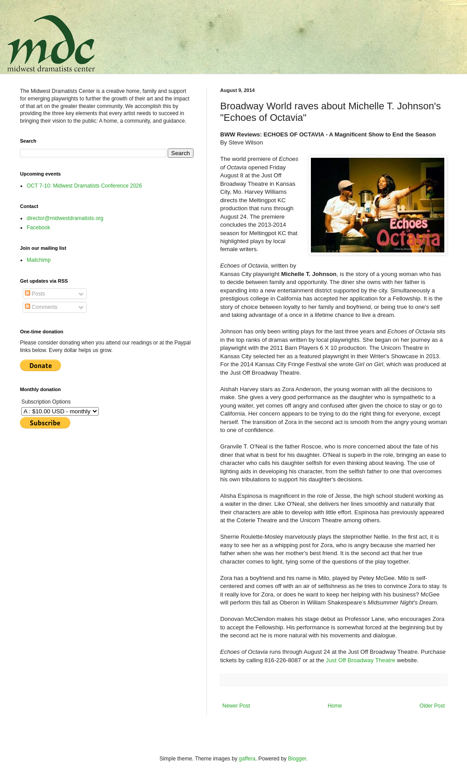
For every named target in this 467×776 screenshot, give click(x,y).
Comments (41, 307)
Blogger (297, 759)
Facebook (38, 227)
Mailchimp (39, 260)
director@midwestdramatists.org (65, 218)
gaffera (247, 759)
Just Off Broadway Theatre (360, 660)
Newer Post (236, 706)
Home (335, 706)
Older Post (432, 706)
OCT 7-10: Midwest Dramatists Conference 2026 (84, 186)
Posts (35, 294)
